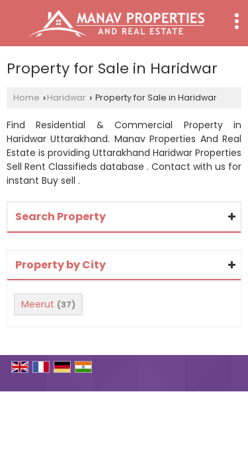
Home (26, 97)
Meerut (37, 304)
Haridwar (66, 97)
